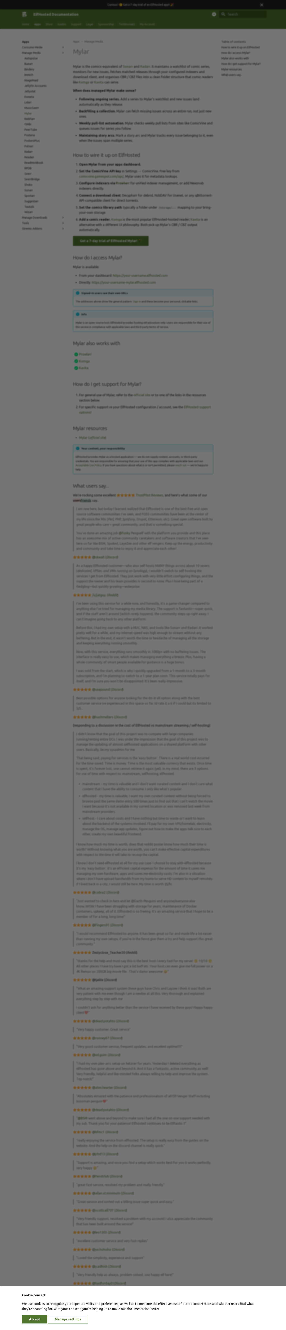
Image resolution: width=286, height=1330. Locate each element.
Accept (34, 1319)
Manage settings (68, 1319)
